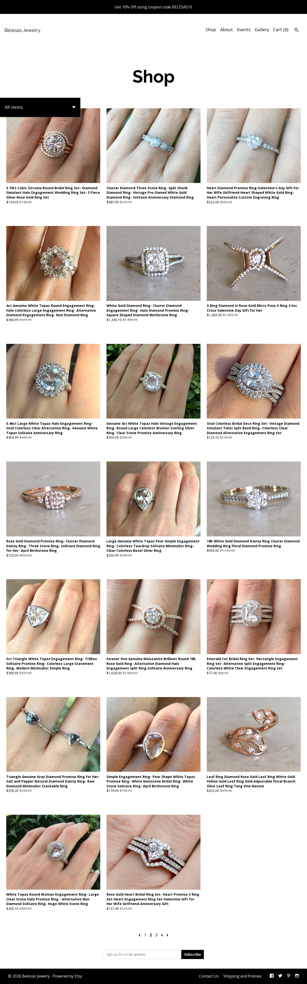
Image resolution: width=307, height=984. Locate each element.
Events (244, 29)
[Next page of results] (167, 935)
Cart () (280, 29)
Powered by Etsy (67, 976)
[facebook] (272, 976)
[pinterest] (289, 976)
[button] (40, 107)
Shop (211, 29)
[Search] (296, 30)
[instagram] (297, 976)
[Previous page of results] (140, 935)
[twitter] (280, 976)
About (226, 29)
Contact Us (209, 976)
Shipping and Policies (242, 976)
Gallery (262, 29)
